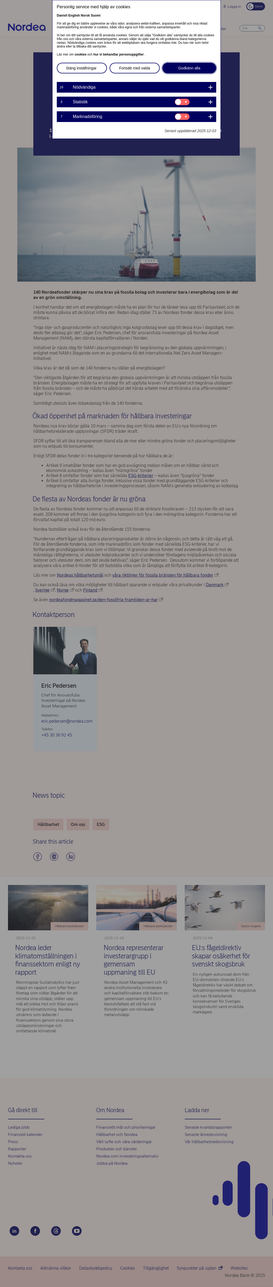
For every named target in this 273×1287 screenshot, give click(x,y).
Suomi (96, 15)
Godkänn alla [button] (189, 68)
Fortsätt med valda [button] (134, 68)
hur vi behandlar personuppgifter (118, 54)
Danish (62, 15)
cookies (81, 54)
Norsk (85, 15)
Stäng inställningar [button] (81, 68)
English (74, 15)
